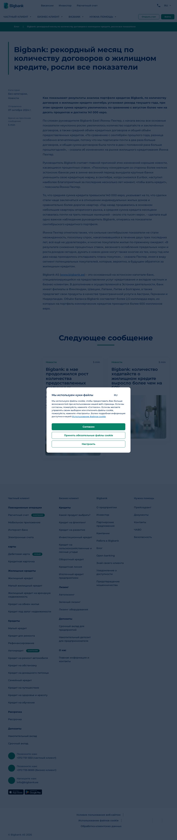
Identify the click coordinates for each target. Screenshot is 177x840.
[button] (118, 395)
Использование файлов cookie (89, 416)
